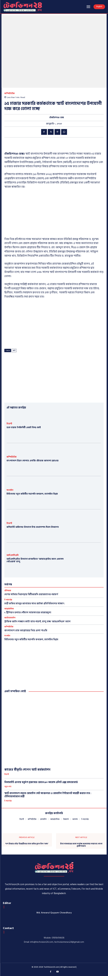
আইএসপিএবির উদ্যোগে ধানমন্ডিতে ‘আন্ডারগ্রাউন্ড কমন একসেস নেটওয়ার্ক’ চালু (35, 560)
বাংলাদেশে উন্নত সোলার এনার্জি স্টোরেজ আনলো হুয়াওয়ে (32, 460)
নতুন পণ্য (7, 787)
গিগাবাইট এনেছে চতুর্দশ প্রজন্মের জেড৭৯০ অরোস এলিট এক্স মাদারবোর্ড (41, 782)
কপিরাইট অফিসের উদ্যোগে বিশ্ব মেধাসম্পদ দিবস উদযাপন (33, 527)
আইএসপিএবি (13, 555)
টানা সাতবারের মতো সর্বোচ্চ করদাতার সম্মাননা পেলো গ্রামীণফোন (81, 845)
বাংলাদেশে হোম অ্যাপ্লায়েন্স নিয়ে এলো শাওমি (25, 630)
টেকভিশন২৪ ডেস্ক (56, 117)
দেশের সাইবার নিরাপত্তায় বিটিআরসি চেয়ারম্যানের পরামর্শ (31, 594)
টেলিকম (7, 591)
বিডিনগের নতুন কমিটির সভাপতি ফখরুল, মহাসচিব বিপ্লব (32, 494)
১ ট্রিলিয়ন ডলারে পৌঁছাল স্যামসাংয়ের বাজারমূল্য (27, 612)
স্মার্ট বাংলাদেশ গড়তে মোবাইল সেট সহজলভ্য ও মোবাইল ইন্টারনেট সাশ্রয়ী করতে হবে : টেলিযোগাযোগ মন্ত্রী (47, 795)
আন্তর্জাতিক (9, 609)
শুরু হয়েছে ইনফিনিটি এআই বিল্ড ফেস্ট (24, 427)
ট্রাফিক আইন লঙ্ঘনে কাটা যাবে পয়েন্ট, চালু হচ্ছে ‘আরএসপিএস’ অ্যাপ (37, 621)
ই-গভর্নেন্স (8, 600)
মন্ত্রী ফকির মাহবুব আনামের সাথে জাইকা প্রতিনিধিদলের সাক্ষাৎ (34, 603)
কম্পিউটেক (9, 93)
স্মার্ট (14, 350)
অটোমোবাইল (9, 618)
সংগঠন (10, 490)
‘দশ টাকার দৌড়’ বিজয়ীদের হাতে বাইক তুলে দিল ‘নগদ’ (26, 844)
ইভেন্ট (9, 424)
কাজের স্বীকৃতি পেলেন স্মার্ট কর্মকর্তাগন (27, 769)
